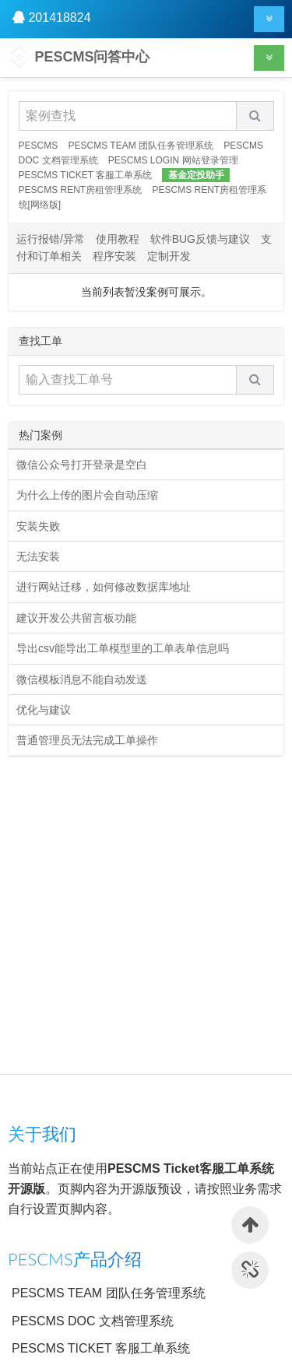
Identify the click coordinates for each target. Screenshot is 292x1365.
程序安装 (114, 256)
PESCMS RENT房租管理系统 (80, 189)
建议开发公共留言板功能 (76, 618)
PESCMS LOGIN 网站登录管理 (173, 160)
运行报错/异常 (50, 239)
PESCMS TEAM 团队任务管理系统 (141, 145)
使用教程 (117, 239)
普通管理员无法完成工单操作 (87, 740)
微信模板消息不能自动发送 (81, 679)
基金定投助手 (196, 175)
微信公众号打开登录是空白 (81, 464)
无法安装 (38, 556)
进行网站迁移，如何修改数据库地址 (103, 587)
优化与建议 (43, 710)
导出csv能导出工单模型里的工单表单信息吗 (122, 648)
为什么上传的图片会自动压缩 (87, 495)
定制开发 (169, 256)
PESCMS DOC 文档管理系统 (93, 1321)
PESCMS (38, 145)
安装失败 (38, 526)
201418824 (59, 17)
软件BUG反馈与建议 (200, 239)
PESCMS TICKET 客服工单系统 (86, 175)
